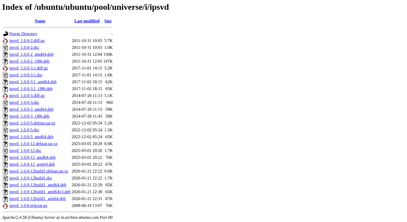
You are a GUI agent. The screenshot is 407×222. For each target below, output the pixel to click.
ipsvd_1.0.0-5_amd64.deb (31, 137)
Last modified (87, 21)
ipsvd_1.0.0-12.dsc (25, 150)
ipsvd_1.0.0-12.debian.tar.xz (33, 143)
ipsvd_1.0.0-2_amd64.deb (31, 54)
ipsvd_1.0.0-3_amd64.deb (31, 109)
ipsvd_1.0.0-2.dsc (24, 47)
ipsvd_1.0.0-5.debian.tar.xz (32, 123)
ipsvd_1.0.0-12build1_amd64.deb (38, 185)
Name (40, 21)
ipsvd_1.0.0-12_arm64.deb (32, 164)
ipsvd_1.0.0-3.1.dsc (25, 75)
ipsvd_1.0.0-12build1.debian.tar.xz (38, 171)
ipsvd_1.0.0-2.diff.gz (27, 40)
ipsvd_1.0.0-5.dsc (24, 130)
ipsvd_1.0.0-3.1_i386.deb (31, 88)
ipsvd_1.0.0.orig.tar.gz (28, 205)
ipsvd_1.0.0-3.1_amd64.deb (33, 82)
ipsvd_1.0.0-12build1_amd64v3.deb (40, 191)
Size (108, 21)
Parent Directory (23, 33)
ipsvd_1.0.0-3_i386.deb (29, 116)
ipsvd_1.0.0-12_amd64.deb (32, 157)
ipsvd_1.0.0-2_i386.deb (29, 61)
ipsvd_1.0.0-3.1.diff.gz (28, 68)
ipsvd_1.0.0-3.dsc (24, 102)
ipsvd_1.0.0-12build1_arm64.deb (37, 198)
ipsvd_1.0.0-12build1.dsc (30, 178)
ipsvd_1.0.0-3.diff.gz (27, 95)
